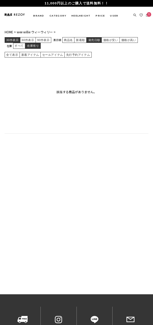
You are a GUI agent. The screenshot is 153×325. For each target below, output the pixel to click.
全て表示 (12, 54)
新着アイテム (30, 54)
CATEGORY (57, 15)
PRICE (100, 15)
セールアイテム (52, 54)
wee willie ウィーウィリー (35, 32)
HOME (9, 32)
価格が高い (128, 40)
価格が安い (110, 40)
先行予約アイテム (78, 54)
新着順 (80, 40)
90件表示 (43, 40)
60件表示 (28, 40)
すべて (19, 45)
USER (114, 15)
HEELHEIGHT (80, 15)
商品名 (68, 40)
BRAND (38, 15)
